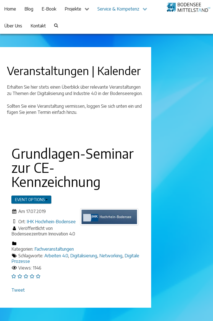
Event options (31, 199)
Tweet (18, 290)
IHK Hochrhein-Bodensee (51, 221)
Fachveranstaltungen (54, 249)
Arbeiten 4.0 (56, 255)
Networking (110, 255)
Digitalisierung (83, 255)
